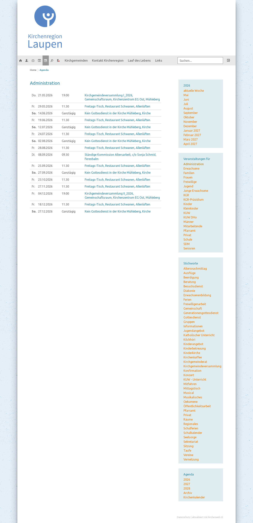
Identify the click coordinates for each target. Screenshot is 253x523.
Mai (185, 95)
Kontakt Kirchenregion (108, 60)
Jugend (188, 186)
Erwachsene (191, 168)
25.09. (45, 165)
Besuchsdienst (193, 286)
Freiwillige (190, 181)
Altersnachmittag (195, 268)
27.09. (45, 172)
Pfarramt (189, 230)
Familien (188, 173)
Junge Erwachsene (195, 190)
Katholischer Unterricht (199, 335)
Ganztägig (68, 113)
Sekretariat (190, 441)
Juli (185, 104)
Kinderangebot (193, 344)
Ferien (187, 299)
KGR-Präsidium (193, 199)
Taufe (187, 450)
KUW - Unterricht (194, 379)
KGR (186, 195)
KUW (186, 213)
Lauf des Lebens (139, 60)
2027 (186, 484)
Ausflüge (189, 273)
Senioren (189, 248)
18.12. (45, 204)
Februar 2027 (192, 135)
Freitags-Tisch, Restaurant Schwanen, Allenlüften (117, 106)
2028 (186, 488)
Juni (186, 99)
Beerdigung (191, 277)
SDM (186, 244)
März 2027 (190, 139)
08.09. (45, 154)
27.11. (45, 186)
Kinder (187, 204)
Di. (33, 154)
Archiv (187, 493)
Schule (187, 239)
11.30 (65, 106)
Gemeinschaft (192, 308)
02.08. (45, 141)
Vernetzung (191, 459)
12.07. (45, 127)
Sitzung (188, 446)
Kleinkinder (190, 208)
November (190, 121)
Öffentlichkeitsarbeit (197, 406)
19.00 (65, 95)
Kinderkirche (191, 353)
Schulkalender (192, 432)
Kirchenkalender (194, 497)
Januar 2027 (191, 130)
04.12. (45, 193)
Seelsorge (189, 437)
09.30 (65, 154)
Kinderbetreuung (194, 348)
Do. (34, 95)
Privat (187, 235)
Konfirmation (192, 370)
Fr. (33, 106)
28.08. (45, 147)
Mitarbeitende (192, 226)
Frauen (188, 177)
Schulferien (190, 428)
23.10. (45, 179)
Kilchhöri (189, 339)
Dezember (190, 126)
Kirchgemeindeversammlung (202, 366)
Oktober (188, 117)
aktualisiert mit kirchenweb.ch (207, 517)
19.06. (45, 120)
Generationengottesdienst (200, 313)
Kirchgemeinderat (195, 361)
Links (158, 60)
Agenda (44, 70)
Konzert (188, 375)
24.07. (45, 134)
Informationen (193, 326)
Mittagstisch (191, 388)
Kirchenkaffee (192, 357)
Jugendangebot (193, 330)
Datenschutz (183, 517)
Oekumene (190, 401)
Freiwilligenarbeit (194, 304)
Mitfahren (190, 384)
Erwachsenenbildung (197, 295)
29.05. (45, 106)
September (190, 112)
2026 (186, 479)
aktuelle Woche (193, 90)
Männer (188, 221)
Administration (193, 164)
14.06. (45, 113)
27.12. (45, 211)
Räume (188, 419)
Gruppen (189, 321)
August (188, 108)
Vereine (188, 455)
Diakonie (189, 290)
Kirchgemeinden (76, 60)
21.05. (45, 95)
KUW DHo (190, 217)
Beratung (189, 282)
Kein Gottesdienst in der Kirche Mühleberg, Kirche (118, 113)
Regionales (190, 424)
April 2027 (190, 144)
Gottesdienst (192, 317)
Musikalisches (192, 397)
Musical (188, 392)
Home (33, 70)
